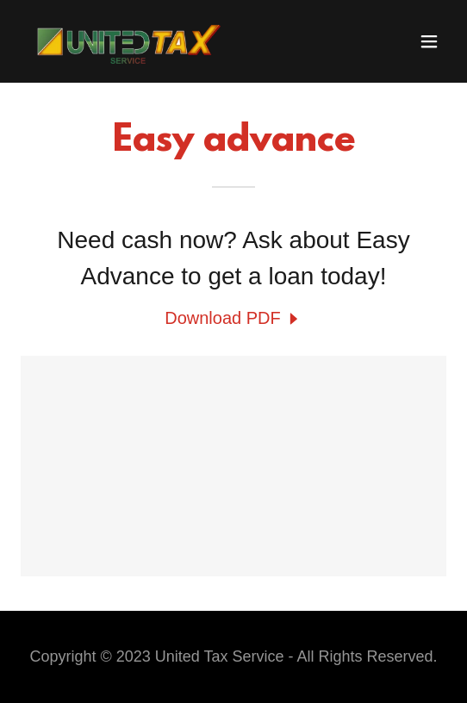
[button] (429, 41)
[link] (124, 41)
